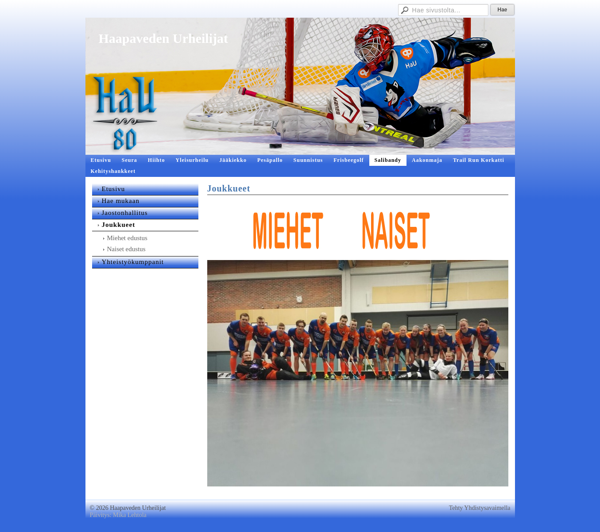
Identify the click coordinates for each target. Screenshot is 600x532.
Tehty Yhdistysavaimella (480, 508)
